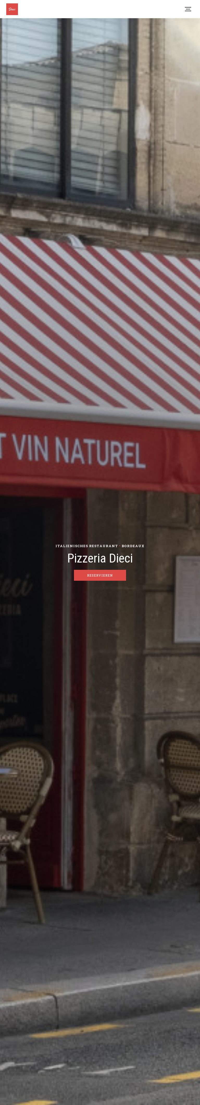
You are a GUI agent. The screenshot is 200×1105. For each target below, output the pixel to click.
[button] (188, 9)
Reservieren (100, 575)
